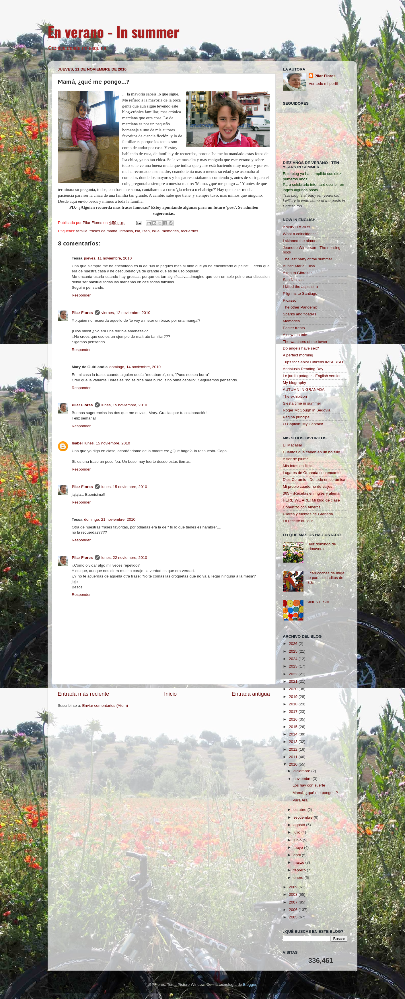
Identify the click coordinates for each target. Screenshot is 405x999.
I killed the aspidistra (300, 286)
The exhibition (295, 396)
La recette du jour (298, 521)
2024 (294, 659)
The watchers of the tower (305, 341)
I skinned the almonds (301, 241)
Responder (81, 295)
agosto (299, 825)
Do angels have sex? (301, 348)
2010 (294, 764)
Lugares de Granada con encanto (311, 473)
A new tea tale (295, 335)
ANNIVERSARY (297, 227)
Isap (146, 231)
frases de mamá (103, 231)
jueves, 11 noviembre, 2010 (108, 258)
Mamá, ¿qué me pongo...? (315, 793)
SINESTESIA (317, 602)
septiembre (303, 817)
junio (298, 840)
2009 (294, 887)
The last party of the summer (307, 259)
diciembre (302, 771)
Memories (291, 321)
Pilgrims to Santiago (300, 293)
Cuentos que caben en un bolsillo (311, 452)
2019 (294, 696)
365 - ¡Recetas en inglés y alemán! (313, 493)
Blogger (249, 984)
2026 (294, 643)
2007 (294, 902)
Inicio (170, 694)
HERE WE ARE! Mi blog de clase (311, 500)
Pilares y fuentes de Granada (308, 514)
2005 (294, 917)
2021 (294, 681)
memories (170, 231)
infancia (126, 231)
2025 (294, 651)
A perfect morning (298, 355)
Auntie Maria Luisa (299, 266)
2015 (294, 727)
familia (81, 231)
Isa (137, 231)
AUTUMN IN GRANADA (304, 389)
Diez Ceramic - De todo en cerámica (314, 479)
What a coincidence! (300, 234)
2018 (294, 704)
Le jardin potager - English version (312, 376)
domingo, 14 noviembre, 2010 (135, 367)
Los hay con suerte (309, 785)
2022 (294, 674)
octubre (300, 809)
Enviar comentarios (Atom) (105, 705)
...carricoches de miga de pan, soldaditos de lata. (325, 577)
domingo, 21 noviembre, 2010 (109, 519)
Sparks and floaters (299, 314)
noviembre (303, 778)
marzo (299, 862)
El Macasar (292, 445)
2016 (294, 719)
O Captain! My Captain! (303, 424)
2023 (294, 666)
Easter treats (294, 328)
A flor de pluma (296, 459)
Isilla (155, 231)
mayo (298, 847)
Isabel (77, 443)
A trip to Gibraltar (297, 273)
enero (298, 877)
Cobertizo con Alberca (302, 507)
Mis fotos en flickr (298, 466)
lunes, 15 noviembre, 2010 (124, 405)
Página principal (296, 417)
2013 (294, 742)
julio (297, 832)
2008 (294, 894)
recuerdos (189, 231)
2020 (294, 689)
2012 (294, 749)
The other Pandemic (300, 307)
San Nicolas (293, 280)
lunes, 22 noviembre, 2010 (124, 557)
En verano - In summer (113, 31)
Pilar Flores (82, 313)
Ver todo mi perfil (323, 83)
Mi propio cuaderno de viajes (307, 486)
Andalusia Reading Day (303, 369)
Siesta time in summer (302, 403)
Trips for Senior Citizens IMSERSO (313, 362)
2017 (294, 711)
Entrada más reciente (83, 694)
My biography (294, 383)
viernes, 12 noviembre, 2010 (126, 313)
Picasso (289, 300)
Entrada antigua (251, 694)
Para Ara (300, 800)
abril (297, 855)
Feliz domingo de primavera (321, 546)
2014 (294, 734)
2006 (294, 910)
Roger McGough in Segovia (306, 410)
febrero (300, 870)
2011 (294, 757)
